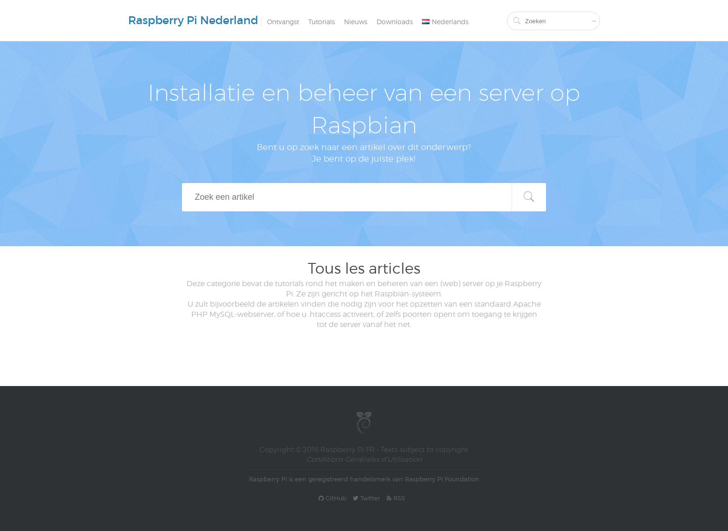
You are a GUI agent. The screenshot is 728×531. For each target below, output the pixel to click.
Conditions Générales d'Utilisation (364, 459)
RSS (396, 498)
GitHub (332, 498)
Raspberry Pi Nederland (193, 20)
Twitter (366, 498)
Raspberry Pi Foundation (442, 479)
